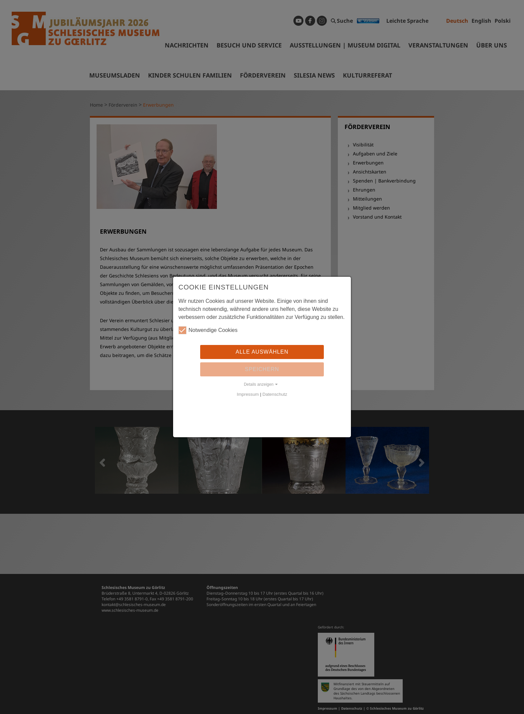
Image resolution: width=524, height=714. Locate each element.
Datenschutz (274, 394)
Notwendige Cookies (208, 330)
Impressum (248, 394)
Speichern (262, 369)
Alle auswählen (262, 352)
